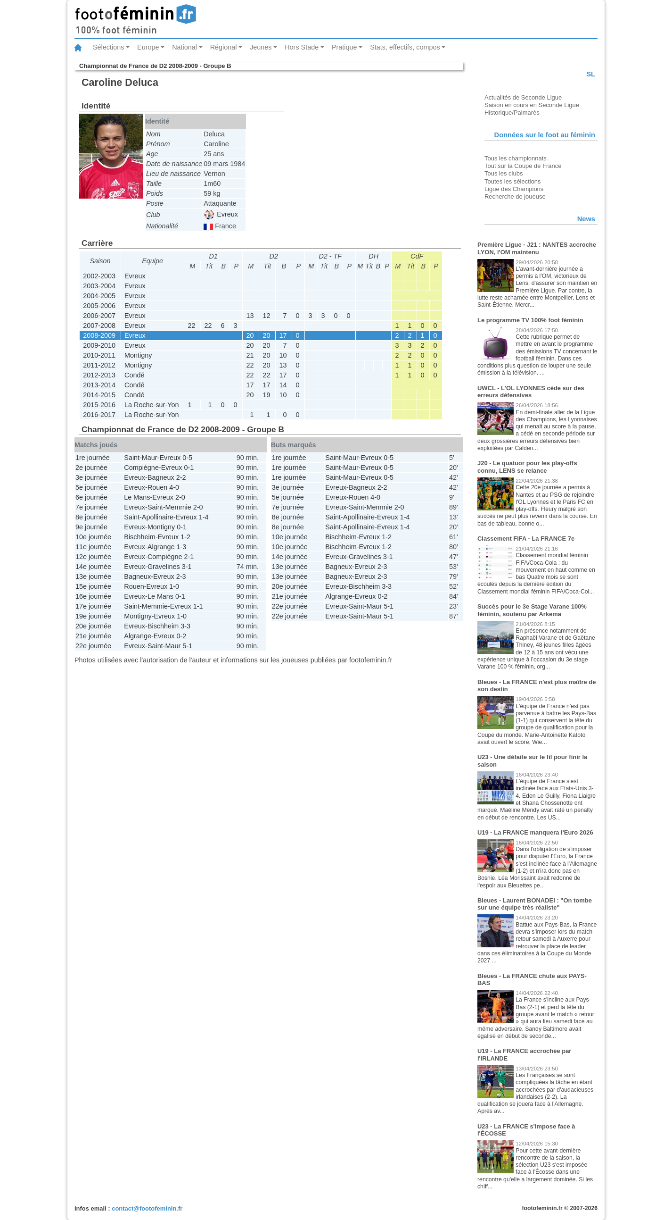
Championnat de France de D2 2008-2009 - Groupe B (155, 65)
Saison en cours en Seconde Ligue (531, 105)
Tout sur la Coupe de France (522, 165)
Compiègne (141, 467)
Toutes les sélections (512, 181)
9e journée (91, 527)
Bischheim (139, 537)
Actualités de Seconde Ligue (523, 97)
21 (250, 355)
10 (283, 355)
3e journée (91, 477)
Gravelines (164, 566)
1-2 (185, 537)
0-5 (187, 457)
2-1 (189, 556)
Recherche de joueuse (515, 196)
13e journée (93, 576)
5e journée (91, 487)
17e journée (93, 606)
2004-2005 (99, 296)
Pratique (344, 47)
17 (283, 335)
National (184, 47)
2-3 (181, 576)
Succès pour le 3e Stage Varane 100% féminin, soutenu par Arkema (532, 610)
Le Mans (137, 497)
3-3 (185, 626)
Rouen (157, 487)
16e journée (93, 596)
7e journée (91, 507)
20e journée (93, 626)
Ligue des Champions (513, 188)
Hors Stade (302, 47)
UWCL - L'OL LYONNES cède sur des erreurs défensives (530, 391)
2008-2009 (99, 335)
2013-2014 (99, 385)
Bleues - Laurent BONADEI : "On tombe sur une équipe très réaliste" (534, 904)
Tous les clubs (503, 173)
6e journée (91, 497)
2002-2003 (99, 276)
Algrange (161, 547)
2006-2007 (99, 315)
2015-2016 (99, 405)
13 (250, 315)
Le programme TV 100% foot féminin (530, 320)
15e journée (93, 586)
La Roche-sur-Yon (151, 405)
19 (266, 395)
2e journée (91, 467)
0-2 (181, 636)
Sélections (108, 47)
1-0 (174, 586)
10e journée (93, 537)
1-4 (204, 517)
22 (191, 325)
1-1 (198, 606)
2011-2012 (99, 365)
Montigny (138, 355)
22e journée (93, 646)
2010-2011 (99, 355)
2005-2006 (99, 305)
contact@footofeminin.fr (147, 1208)
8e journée (91, 517)
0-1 (189, 467)
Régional (223, 47)
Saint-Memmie (169, 507)
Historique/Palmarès (512, 112)
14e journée (93, 566)
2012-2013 (99, 375)
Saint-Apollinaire (148, 517)
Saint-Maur (140, 457)
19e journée (93, 616)
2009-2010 (99, 345)
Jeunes (260, 47)
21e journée (93, 636)
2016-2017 (99, 414)
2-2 (181, 477)
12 (266, 315)
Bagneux (161, 477)
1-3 (181, 547)
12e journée (93, 556)
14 (283, 385)
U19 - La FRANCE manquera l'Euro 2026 (535, 832)
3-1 (187, 566)
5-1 (187, 646)
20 (250, 335)
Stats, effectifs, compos (405, 47)
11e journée (93, 547)
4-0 (174, 487)
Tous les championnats (515, 158)
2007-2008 (99, 325)
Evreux (221, 214)
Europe (148, 47)
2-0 (180, 497)
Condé (134, 375)
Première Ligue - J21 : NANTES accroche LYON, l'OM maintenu (536, 248)
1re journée (92, 457)
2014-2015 (99, 395)
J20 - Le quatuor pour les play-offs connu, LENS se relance (527, 467)
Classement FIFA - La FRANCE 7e (525, 538)
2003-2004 (99, 286)
